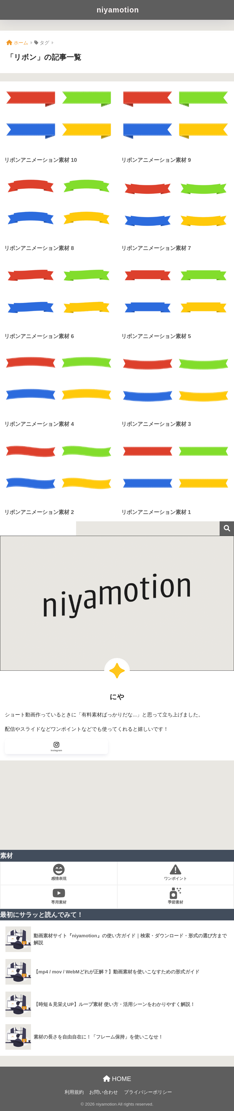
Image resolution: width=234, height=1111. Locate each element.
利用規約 (74, 1092)
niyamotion (118, 10)
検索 (227, 528)
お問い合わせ (103, 1092)
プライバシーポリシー (148, 1092)
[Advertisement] (117, 805)
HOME (117, 1078)
